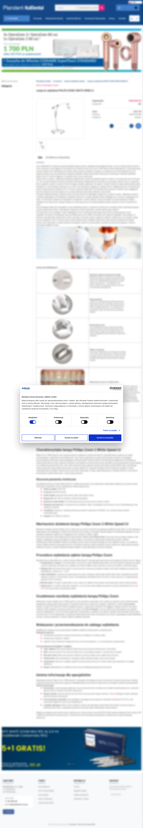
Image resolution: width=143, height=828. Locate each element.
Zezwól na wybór (71, 438)
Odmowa (38, 438)
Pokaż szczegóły (110, 430)
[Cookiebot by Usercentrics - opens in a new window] (111, 388)
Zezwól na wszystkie (105, 438)
